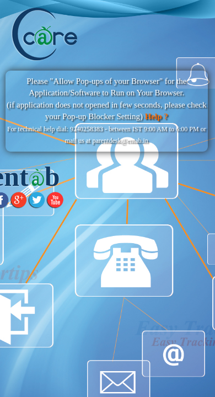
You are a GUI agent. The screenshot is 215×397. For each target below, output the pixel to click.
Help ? (155, 116)
